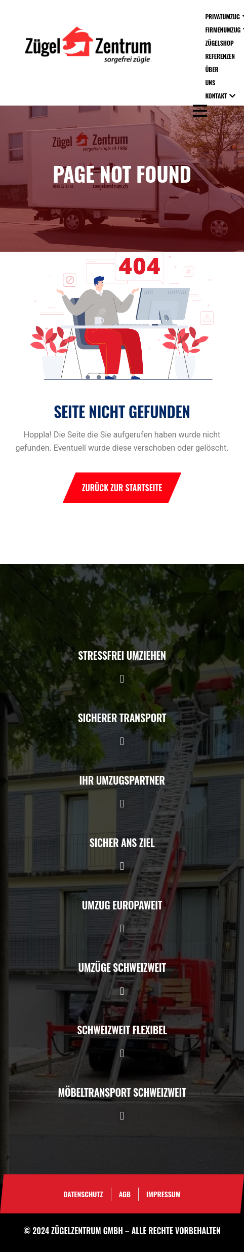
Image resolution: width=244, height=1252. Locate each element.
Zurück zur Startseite (122, 488)
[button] (122, 678)
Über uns (211, 76)
